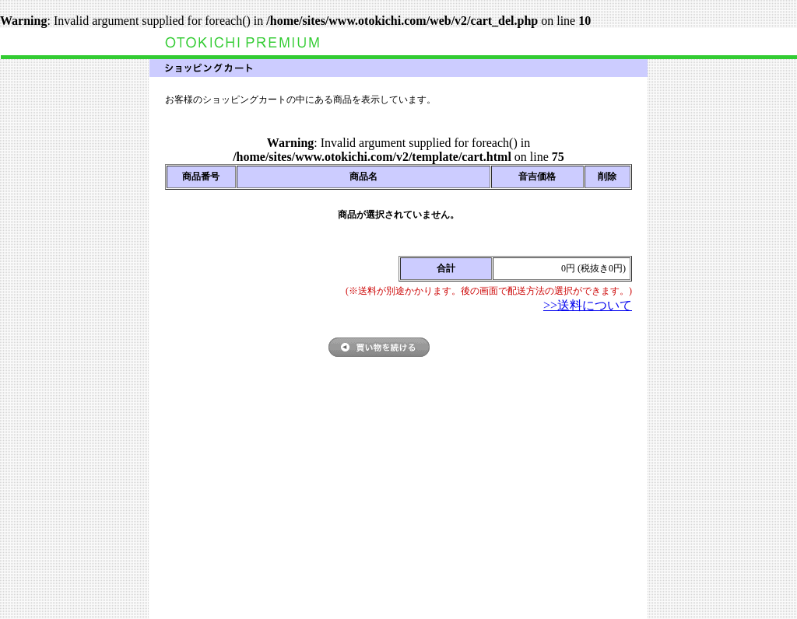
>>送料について (587, 305)
